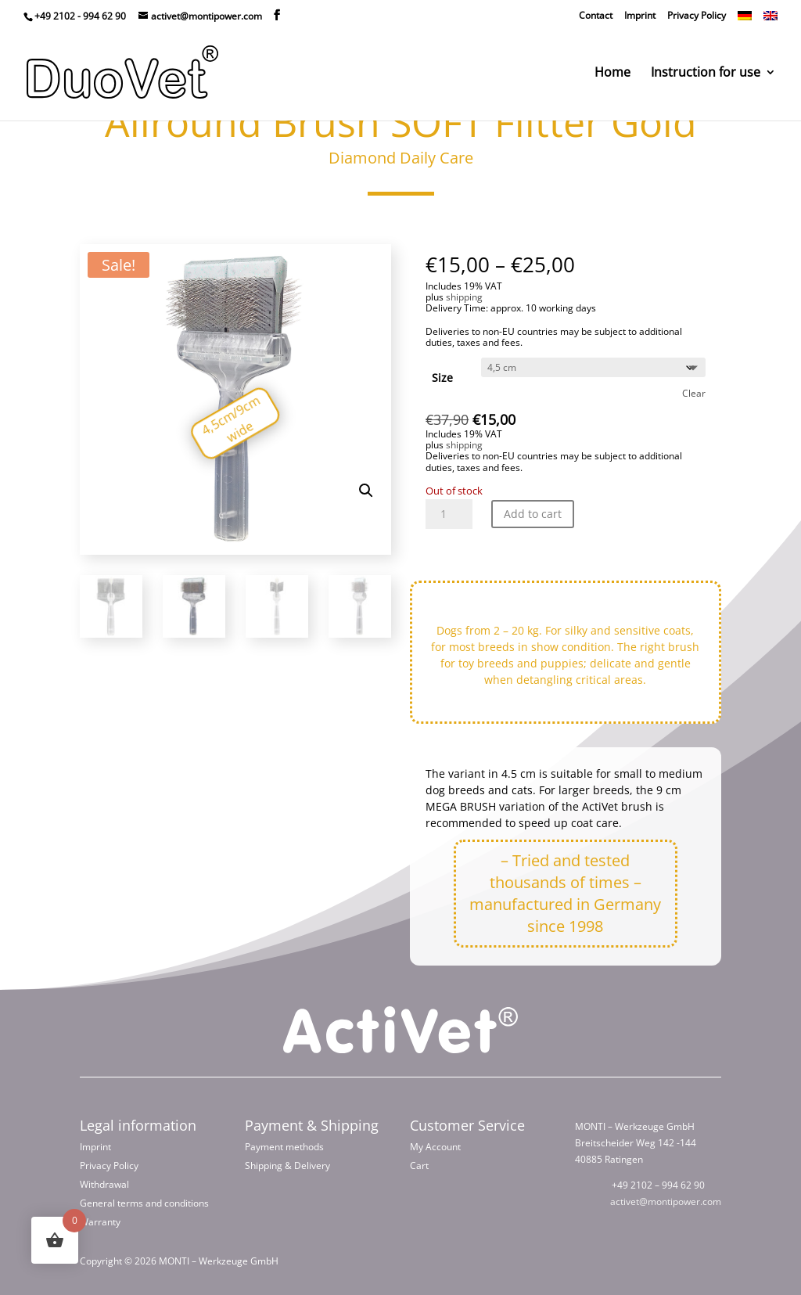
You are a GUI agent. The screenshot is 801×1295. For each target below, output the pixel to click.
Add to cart (533, 513)
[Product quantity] (449, 514)
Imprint (640, 15)
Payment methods (284, 1146)
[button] (366, 491)
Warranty (100, 1221)
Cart (419, 1165)
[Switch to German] (745, 16)
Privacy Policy (696, 15)
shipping (464, 297)
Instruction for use (705, 74)
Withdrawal (104, 1184)
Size (442, 377)
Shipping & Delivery (287, 1165)
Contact (595, 15)
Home (612, 74)
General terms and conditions (144, 1203)
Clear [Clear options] (694, 393)
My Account (435, 1146)
